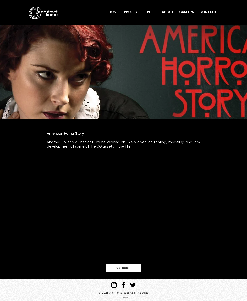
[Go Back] (123, 268)
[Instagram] (114, 285)
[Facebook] (123, 285)
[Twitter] (133, 285)
